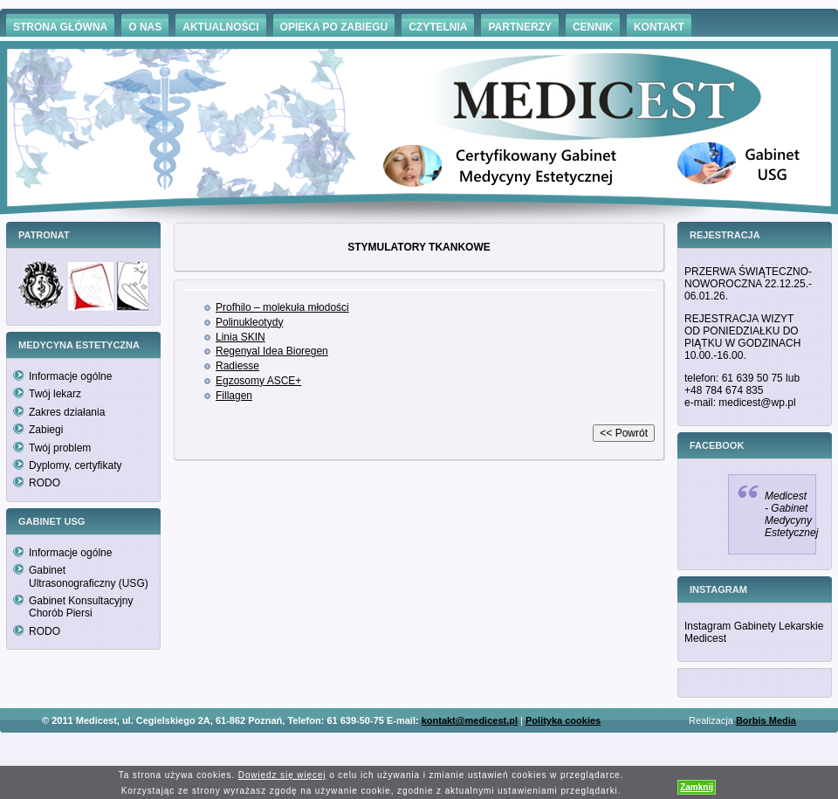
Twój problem (60, 448)
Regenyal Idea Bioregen (272, 351)
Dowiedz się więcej (282, 775)
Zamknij (696, 787)
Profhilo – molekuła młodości (282, 307)
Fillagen (234, 395)
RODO (44, 483)
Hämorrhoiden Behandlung (443, 746)
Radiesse (237, 366)
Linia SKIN (240, 337)
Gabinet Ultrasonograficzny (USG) (88, 576)
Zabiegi (46, 430)
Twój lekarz (55, 394)
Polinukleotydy (249, 322)
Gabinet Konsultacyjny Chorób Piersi (81, 607)
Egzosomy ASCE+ (258, 381)
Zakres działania (67, 412)
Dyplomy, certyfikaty (75, 465)
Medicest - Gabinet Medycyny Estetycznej (791, 514)
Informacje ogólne (70, 376)
